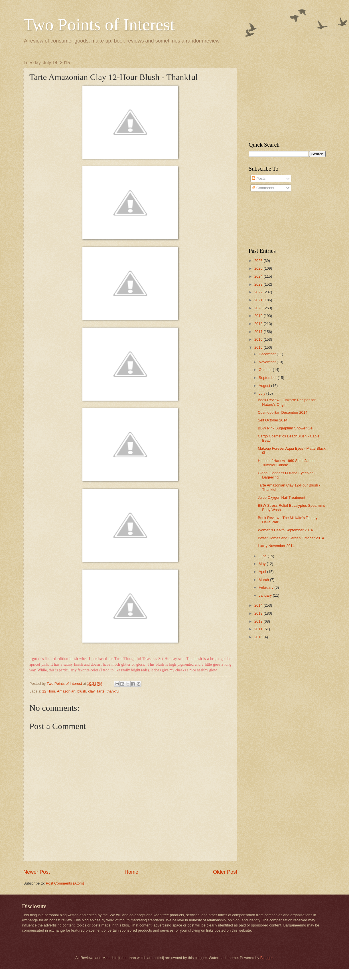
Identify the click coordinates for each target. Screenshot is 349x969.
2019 (258, 316)
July (262, 393)
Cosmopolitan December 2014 (282, 412)
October (266, 370)
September (268, 378)
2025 (258, 268)
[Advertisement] (284, 96)
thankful (113, 691)
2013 (258, 613)
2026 (258, 261)
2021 (258, 300)
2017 (258, 332)
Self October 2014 (272, 420)
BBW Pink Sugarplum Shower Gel (285, 428)
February (266, 587)
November (268, 362)
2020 (258, 308)
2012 (258, 621)
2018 (258, 324)
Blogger (266, 958)
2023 (258, 284)
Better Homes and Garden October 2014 (291, 538)
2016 (258, 339)
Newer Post (36, 872)
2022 (258, 292)
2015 (258, 347)
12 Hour (48, 691)
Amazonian (66, 691)
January (266, 595)
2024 (258, 276)
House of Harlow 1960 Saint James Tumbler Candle (286, 463)
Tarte (100, 691)
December (268, 354)
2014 (258, 605)
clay (91, 691)
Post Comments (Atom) (65, 883)
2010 (258, 637)
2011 (258, 629)
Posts (258, 178)
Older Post (225, 872)
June (263, 556)
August (265, 385)
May (263, 564)
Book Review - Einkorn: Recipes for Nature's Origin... (287, 402)
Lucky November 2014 (276, 546)
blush (81, 691)
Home (131, 872)
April (263, 572)
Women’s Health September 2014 (285, 530)
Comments (263, 188)
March (264, 580)
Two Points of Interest (99, 24)
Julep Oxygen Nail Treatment (281, 497)
